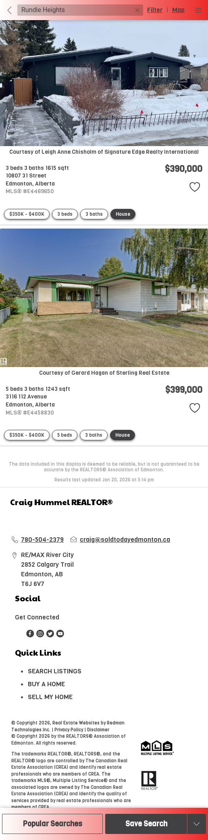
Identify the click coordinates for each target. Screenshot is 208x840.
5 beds (64, 435)
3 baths (94, 214)
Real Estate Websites (76, 723)
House (123, 214)
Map (178, 10)
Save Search (146, 824)
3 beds (65, 214)
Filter (154, 10)
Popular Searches (52, 824)
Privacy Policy (68, 730)
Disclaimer (98, 730)
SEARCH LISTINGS (54, 671)
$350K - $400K (26, 214)
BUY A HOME (46, 684)
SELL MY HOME (50, 697)
